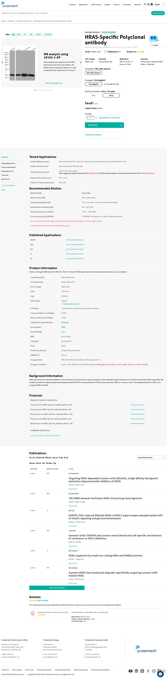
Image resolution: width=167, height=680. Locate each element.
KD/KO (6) (40, 458)
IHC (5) (55, 458)
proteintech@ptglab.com (10, 657)
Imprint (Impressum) (81, 670)
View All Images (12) (53, 83)
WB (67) (48, 458)
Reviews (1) (131, 52)
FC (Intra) (47, 34)
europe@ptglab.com (50, 657)
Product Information (8, 167)
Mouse (38, 463)
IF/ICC (38, 34)
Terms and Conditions (44, 670)
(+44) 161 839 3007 (50, 654)
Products (72, 4)
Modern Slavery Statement (100, 670)
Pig (54, 463)
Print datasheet (8, 185)
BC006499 (65, 322)
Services (117, 4)
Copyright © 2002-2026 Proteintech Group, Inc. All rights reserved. (50, 674)
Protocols (4, 175)
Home (3, 21)
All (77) (32, 458)
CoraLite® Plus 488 (111, 84)
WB (18, 34)
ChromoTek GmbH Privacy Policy (12, 674)
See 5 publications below (75, 249)
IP (25, 34)
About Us (137, 4)
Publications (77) (7, 171)
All (13, 34)
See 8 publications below (75, 254)
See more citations (57, 588)
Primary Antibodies (24, 21)
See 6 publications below (75, 240)
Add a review (43, 600)
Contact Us (5, 670)
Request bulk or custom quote (109, 118)
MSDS (3, 190)
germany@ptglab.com (93, 657)
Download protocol (137, 405)
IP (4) (66, 458)
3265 (63, 332)
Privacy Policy (17, 670)
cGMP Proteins (96, 4)
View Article (73, 489)
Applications (83, 4)
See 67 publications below (75, 244)
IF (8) (61, 458)
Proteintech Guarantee (93, 135)
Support (107, 4)
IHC (31, 34)
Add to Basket (93, 125)
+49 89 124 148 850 (92, 654)
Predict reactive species (70, 304)
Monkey (49, 463)
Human (32, 463)
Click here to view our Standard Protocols (45, 435)
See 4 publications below (75, 258)
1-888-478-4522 (7, 654)
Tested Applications (8, 163)
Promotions (127, 4)
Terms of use (29, 670)
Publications (112, 52)
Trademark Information (63, 670)
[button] (160, 674)
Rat (43, 463)
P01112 (64, 355)
